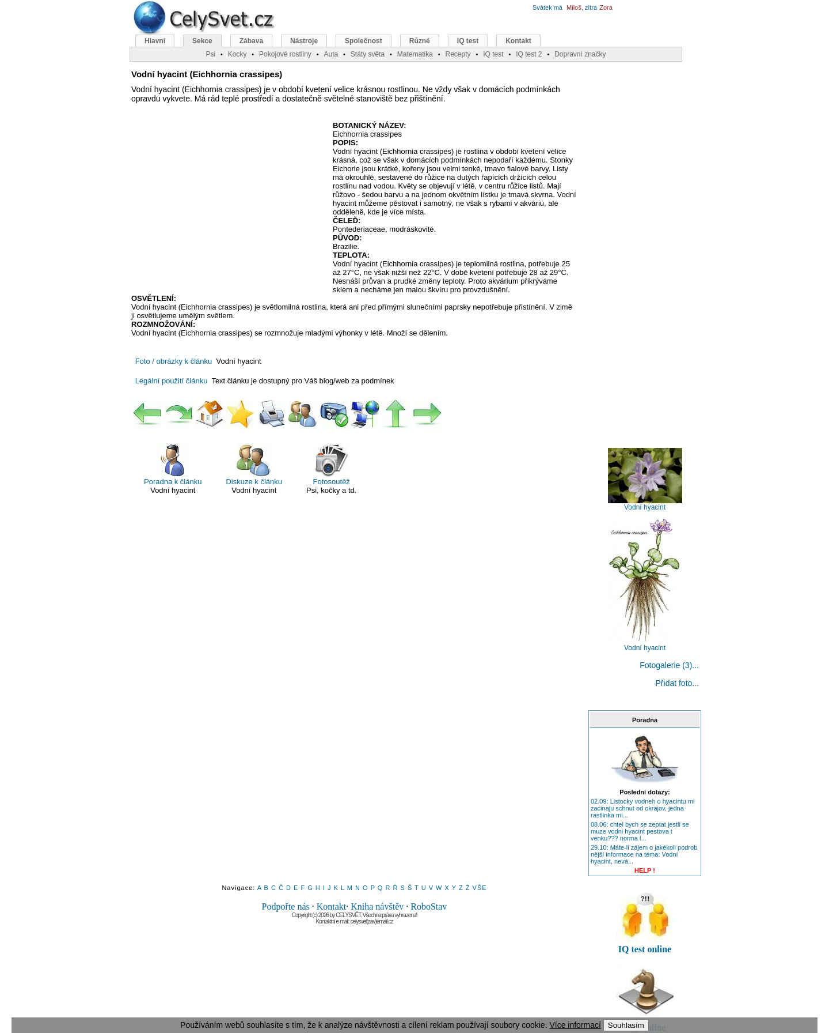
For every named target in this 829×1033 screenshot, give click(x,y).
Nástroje (304, 41)
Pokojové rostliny (285, 54)
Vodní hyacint (645, 504)
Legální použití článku (171, 380)
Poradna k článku (172, 464)
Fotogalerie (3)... (669, 665)
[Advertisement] (228, 204)
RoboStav (428, 906)
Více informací (574, 1025)
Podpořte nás (286, 906)
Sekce (202, 41)
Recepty (457, 54)
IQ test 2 (529, 54)
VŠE (480, 887)
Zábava (251, 41)
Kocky (237, 54)
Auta (331, 54)
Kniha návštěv (377, 906)
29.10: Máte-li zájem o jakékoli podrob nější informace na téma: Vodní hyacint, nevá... (644, 854)
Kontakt (332, 906)
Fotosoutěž (331, 464)
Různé (419, 41)
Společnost (363, 41)
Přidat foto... (677, 683)
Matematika (415, 54)
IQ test (467, 41)
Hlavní (154, 41)
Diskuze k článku (254, 464)
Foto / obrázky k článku (173, 361)
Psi (210, 54)
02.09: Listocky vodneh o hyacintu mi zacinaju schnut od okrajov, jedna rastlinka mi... (642, 808)
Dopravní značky (580, 54)
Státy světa (368, 54)
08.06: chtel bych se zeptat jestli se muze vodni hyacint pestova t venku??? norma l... (640, 831)
